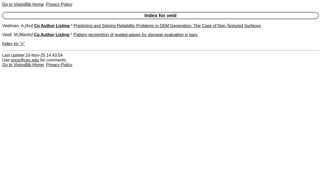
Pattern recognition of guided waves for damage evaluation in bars (135, 34)
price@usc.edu (25, 60)
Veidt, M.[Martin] (17, 34)
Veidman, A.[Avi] (17, 25)
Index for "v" (13, 43)
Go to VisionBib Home (23, 4)
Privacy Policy (59, 4)
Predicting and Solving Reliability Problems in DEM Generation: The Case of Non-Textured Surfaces (167, 25)
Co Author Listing (52, 25)
